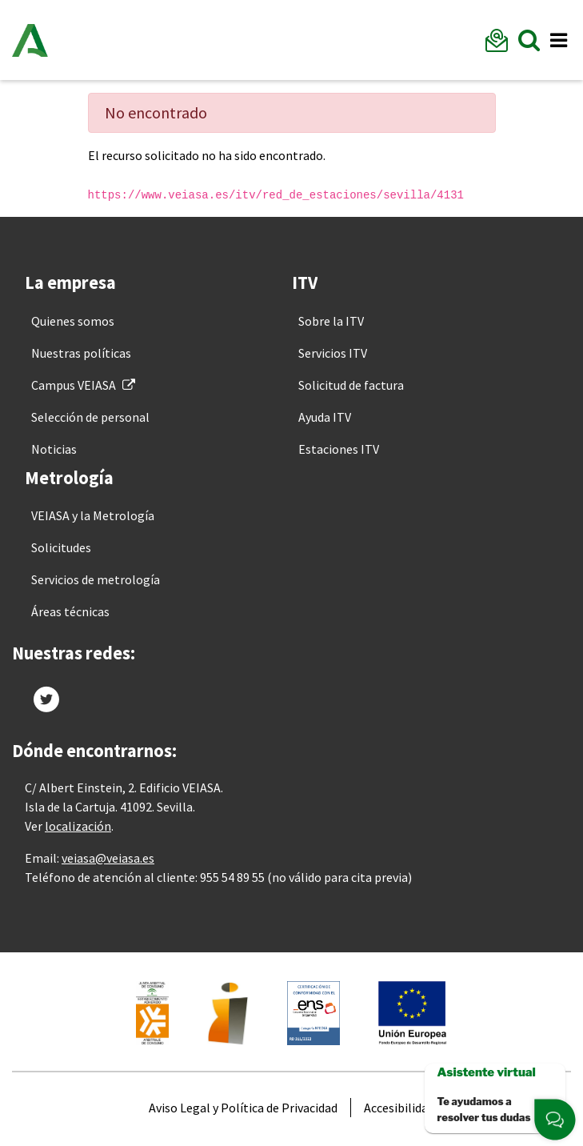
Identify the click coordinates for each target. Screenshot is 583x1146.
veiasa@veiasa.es (108, 858)
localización (78, 826)
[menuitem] (73, 321)
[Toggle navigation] (558, 40)
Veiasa (116, 40)
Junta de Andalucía (30, 40)
